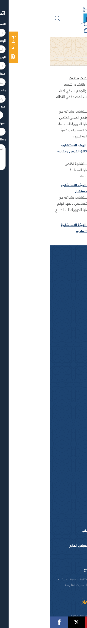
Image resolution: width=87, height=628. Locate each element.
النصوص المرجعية (64, 372)
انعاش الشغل (67, 457)
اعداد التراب (69, 436)
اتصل (68, 584)
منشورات (70, 555)
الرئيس (72, 267)
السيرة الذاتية (61, 282)
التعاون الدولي (67, 470)
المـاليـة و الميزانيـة (64, 344)
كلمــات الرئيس (60, 289)
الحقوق (50, 584)
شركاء (72, 578)
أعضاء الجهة (68, 299)
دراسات (71, 523)
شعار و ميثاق (68, 379)
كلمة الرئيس (61, 274)
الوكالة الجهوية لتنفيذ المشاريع (56, 568)
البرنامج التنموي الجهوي (54, 538)
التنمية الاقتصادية (64, 442)
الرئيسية (74, 41)
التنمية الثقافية (66, 450)
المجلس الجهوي (53, 41)
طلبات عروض (67, 516)
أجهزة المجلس (67, 305)
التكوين (72, 463)
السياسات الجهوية (64, 424)
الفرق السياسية (66, 351)
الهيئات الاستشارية (64, 358)
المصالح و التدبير (65, 495)
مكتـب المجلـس (59, 320)
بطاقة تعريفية (67, 404)
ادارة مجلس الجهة (64, 484)
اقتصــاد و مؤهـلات (64, 411)
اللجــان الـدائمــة (59, 328)
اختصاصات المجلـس (63, 337)
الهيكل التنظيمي (65, 502)
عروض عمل (69, 509)
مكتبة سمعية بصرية (24, 578)
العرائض (71, 365)
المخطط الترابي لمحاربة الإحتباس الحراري (43, 545)
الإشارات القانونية (26, 584)
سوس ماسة (69, 393)
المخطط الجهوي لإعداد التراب (50, 530)
